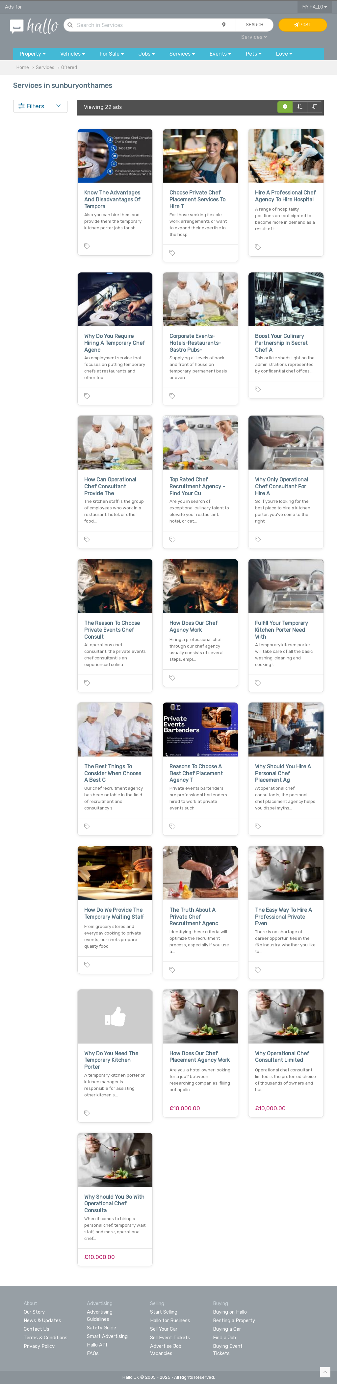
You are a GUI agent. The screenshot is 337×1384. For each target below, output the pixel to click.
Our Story (34, 1312)
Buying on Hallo (230, 1312)
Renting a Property (234, 1320)
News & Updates (42, 1320)
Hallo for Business (170, 1320)
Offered (69, 67)
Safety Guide (101, 1328)
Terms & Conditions (45, 1338)
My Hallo (314, 7)
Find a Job (224, 1338)
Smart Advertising (107, 1336)
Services (254, 37)
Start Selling (163, 1312)
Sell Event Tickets (170, 1338)
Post (302, 25)
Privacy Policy (39, 1346)
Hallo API (97, 1345)
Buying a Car (227, 1329)
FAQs (93, 1353)
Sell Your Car (163, 1329)
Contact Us (36, 1329)
